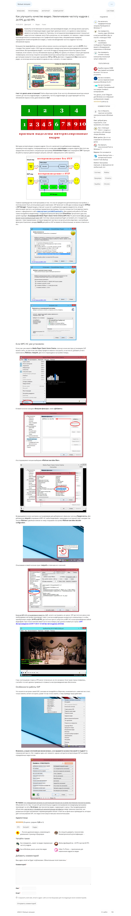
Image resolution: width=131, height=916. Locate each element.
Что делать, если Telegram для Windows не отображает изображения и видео (104, 97)
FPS (18, 827)
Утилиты (108, 178)
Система (110, 11)
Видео (38, 24)
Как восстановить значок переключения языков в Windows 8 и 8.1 (104, 80)
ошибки (97, 184)
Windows (21, 11)
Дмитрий (27, 24)
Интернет (46, 11)
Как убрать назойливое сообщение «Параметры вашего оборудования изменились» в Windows (102, 45)
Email (18, 893)
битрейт (26, 827)
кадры (35, 827)
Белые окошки (24, 4)
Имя (18, 888)
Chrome (107, 184)
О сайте (104, 912)
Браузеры (97, 178)
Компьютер (58, 11)
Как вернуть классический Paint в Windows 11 (103, 147)
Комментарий (21, 865)
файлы (106, 172)
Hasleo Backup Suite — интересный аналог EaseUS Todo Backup (104, 157)
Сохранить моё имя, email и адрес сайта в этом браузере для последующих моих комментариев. (52, 898)
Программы (33, 11)
